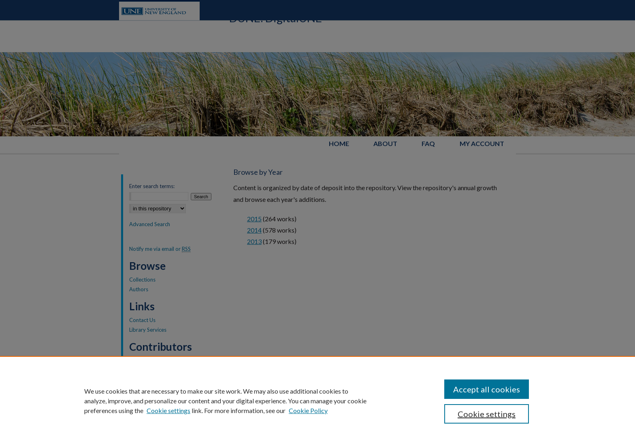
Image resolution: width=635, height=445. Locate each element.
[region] (317, 400)
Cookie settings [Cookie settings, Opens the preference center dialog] (487, 414)
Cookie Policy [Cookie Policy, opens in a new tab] (308, 410)
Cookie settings (168, 410)
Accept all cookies (486, 389)
